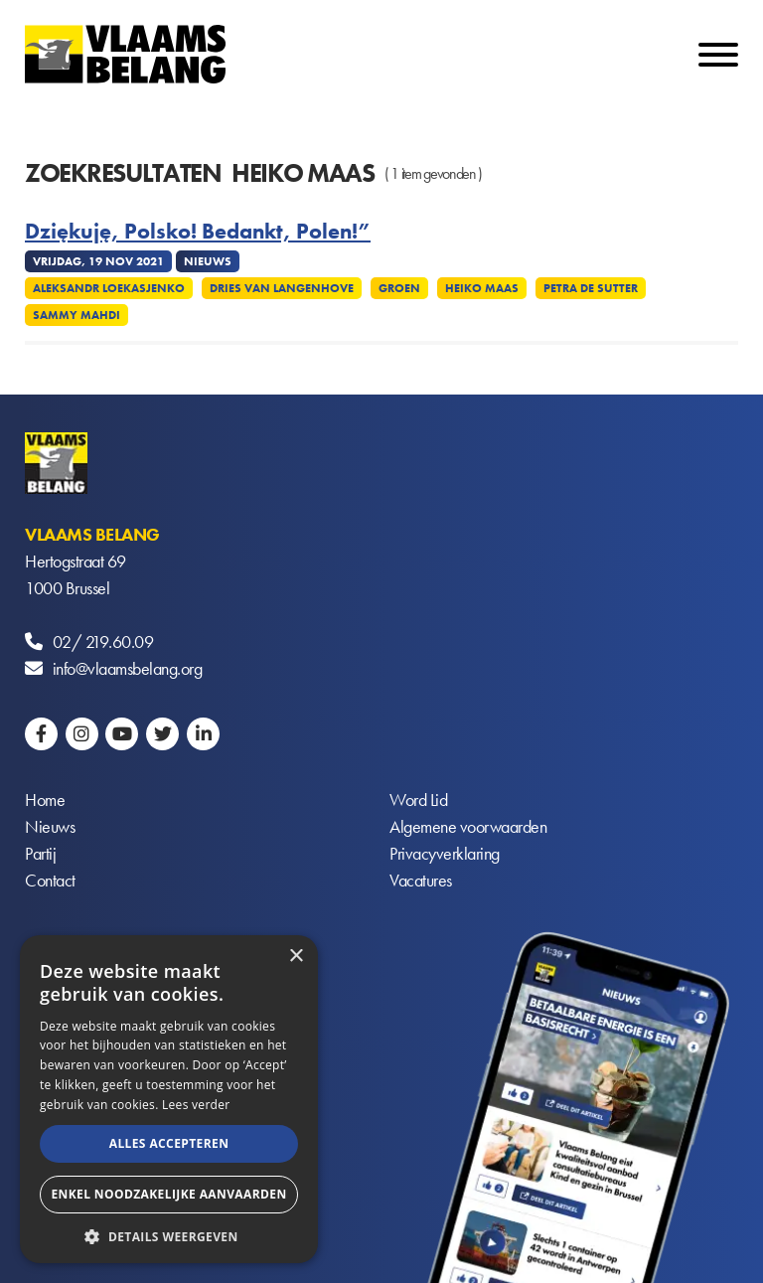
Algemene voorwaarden (467, 826)
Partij (40, 853)
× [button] (295, 956)
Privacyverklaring (444, 853)
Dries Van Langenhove (282, 288)
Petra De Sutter (590, 288)
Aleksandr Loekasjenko (109, 288)
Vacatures (420, 880)
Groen (399, 288)
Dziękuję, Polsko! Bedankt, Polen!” (198, 231)
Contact (50, 880)
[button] (169, 1234)
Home (45, 799)
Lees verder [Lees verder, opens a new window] (196, 1104)
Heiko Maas (482, 288)
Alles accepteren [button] (169, 1143)
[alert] (169, 1099)
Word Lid (418, 799)
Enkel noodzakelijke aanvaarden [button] (168, 1194)
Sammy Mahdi (76, 315)
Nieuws (50, 826)
